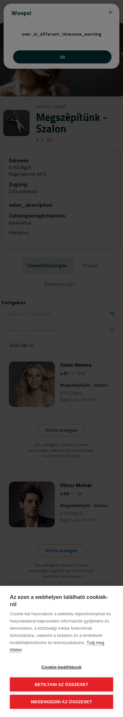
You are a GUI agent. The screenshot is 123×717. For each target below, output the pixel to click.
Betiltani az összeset (62, 684)
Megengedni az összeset (61, 701)
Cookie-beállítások (61, 667)
